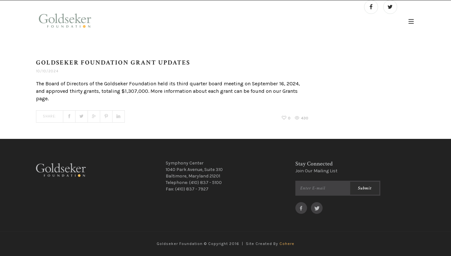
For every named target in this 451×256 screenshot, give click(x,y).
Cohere (286, 243)
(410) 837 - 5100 (205, 182)
